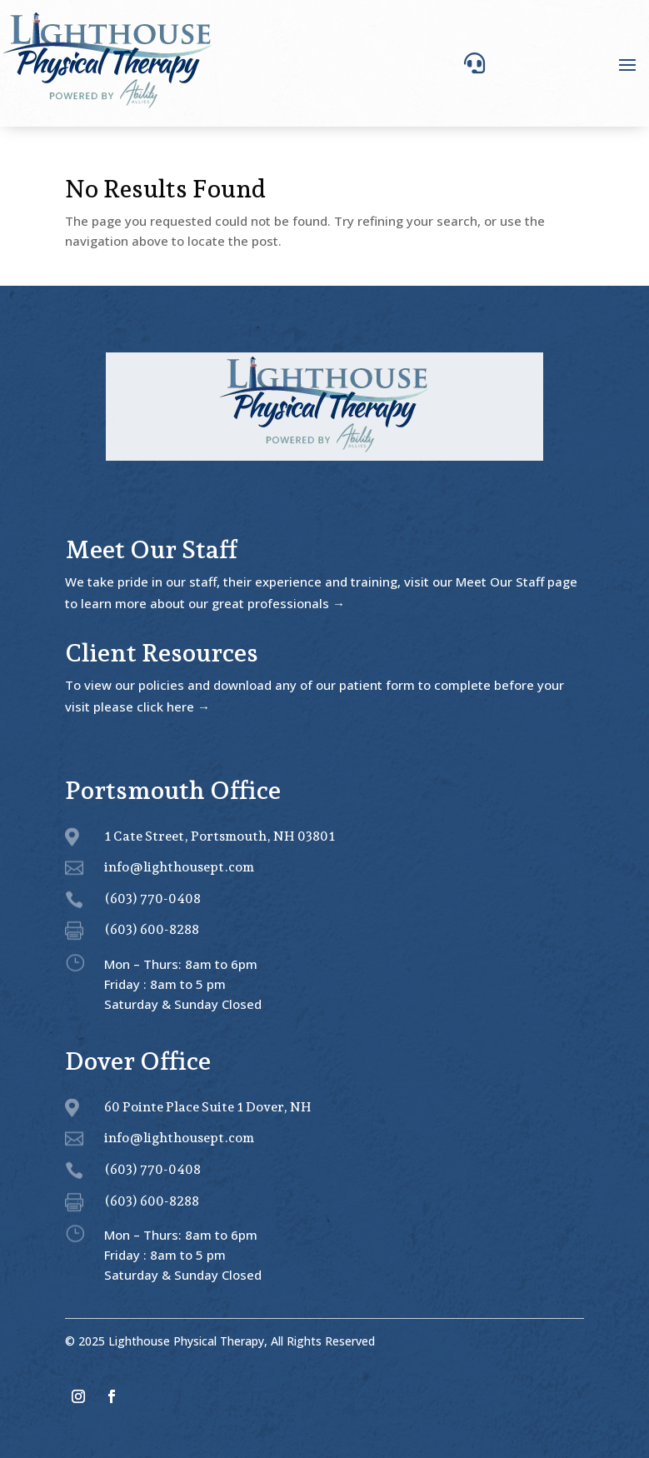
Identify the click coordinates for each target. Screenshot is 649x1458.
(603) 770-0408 (152, 898)
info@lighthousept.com (179, 867)
